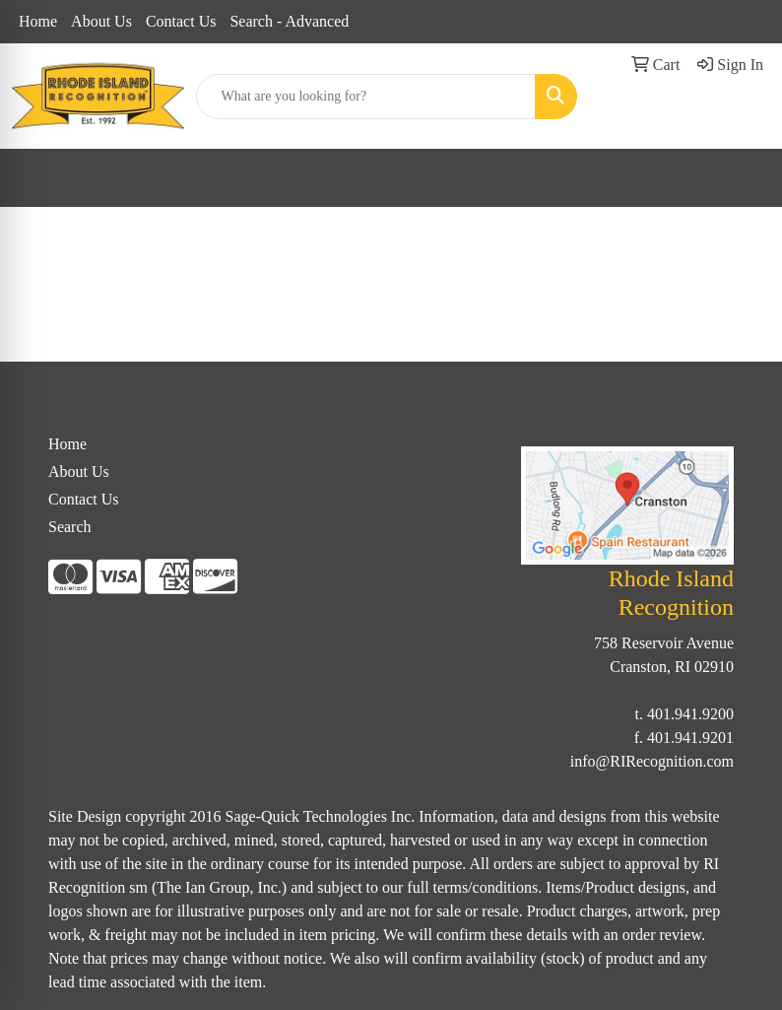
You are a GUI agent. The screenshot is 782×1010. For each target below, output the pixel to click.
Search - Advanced (289, 21)
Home (38, 21)
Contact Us (181, 21)
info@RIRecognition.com (652, 761)
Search (70, 526)
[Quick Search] (366, 96)
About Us (101, 21)
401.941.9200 (690, 714)
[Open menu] (742, 178)
